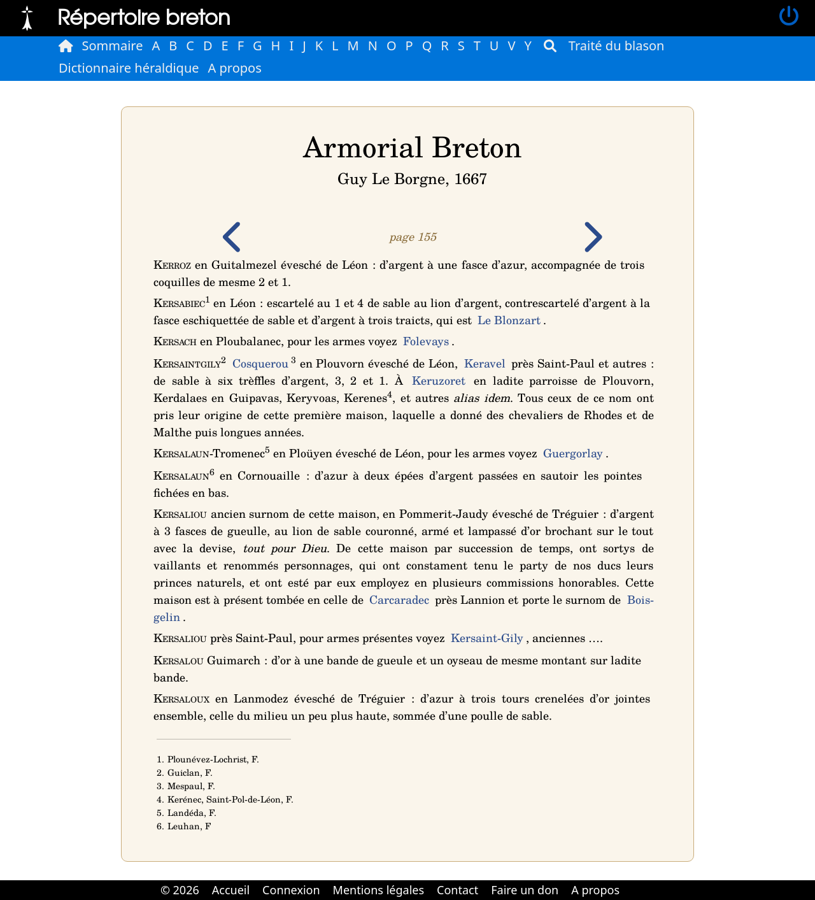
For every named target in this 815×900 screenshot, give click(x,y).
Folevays (426, 340)
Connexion (291, 889)
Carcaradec (399, 599)
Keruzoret (438, 380)
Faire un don (524, 889)
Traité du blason (617, 45)
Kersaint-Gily (487, 637)
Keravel (485, 363)
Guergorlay (573, 453)
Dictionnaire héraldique (129, 67)
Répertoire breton (143, 16)
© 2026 (179, 889)
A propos (235, 67)
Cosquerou (260, 363)
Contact (457, 889)
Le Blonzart (509, 319)
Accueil (231, 889)
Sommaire (112, 45)
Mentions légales (378, 889)
